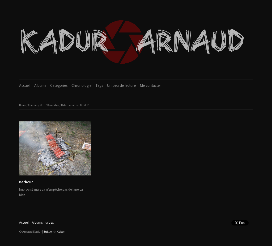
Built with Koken (54, 231)
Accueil (24, 85)
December (53, 105)
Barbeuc (26, 182)
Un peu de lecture (121, 85)
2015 (42, 105)
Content (33, 105)
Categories (58, 85)
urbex (49, 222)
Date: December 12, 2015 (75, 105)
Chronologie (81, 85)
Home (22, 105)
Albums (40, 85)
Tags (99, 85)
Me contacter (150, 85)
